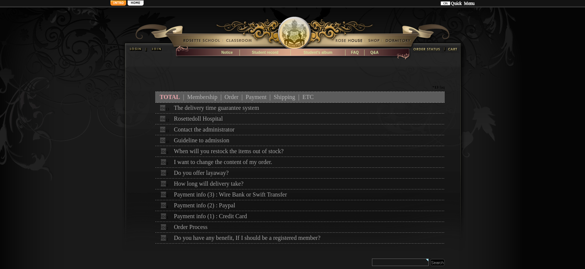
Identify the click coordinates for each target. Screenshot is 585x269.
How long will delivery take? (209, 183)
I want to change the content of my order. (223, 162)
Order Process (190, 227)
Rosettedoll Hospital (198, 118)
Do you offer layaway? (201, 173)
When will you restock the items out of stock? (229, 151)
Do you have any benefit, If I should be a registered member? (247, 238)
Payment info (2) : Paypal (204, 205)
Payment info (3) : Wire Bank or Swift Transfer (230, 194)
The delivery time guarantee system (216, 108)
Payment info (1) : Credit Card (210, 216)
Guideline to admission (201, 140)
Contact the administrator (204, 129)
